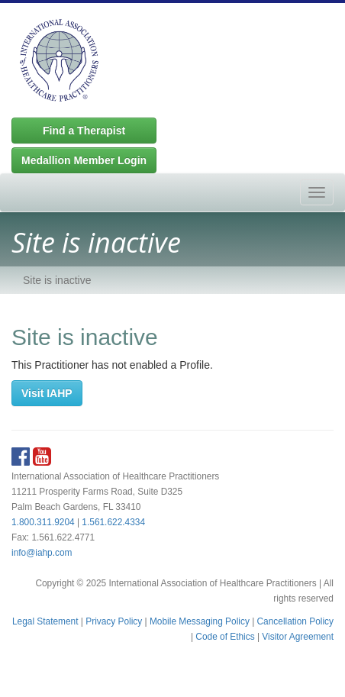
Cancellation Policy (295, 621)
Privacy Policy (113, 621)
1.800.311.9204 (43, 522)
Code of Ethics (224, 636)
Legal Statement (45, 621)
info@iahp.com (42, 552)
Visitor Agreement (298, 636)
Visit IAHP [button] (47, 393)
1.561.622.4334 (113, 522)
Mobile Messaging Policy (200, 621)
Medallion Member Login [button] (84, 160)
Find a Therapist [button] (84, 130)
